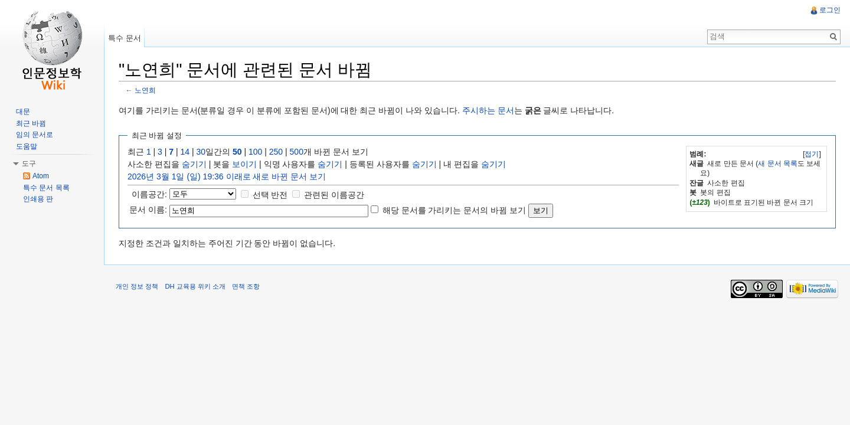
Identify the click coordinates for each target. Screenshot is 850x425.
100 (255, 151)
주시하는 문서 (488, 110)
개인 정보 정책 (137, 286)
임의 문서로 (34, 134)
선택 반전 (270, 195)
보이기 (244, 164)
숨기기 (194, 164)
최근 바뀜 (31, 123)
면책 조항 (246, 286)
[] (812, 154)
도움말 (26, 146)
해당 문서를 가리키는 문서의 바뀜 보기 (454, 210)
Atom (40, 176)
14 (185, 151)
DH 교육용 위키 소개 (195, 286)
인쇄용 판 (38, 199)
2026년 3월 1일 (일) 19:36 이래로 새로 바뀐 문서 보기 (227, 176)
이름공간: (149, 194)
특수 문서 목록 (46, 188)
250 (276, 151)
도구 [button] (29, 163)
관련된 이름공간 (334, 195)
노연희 (145, 90)
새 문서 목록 (777, 163)
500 (296, 151)
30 (201, 151)
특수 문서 (124, 38)
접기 (812, 154)
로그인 (830, 10)
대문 (23, 111)
